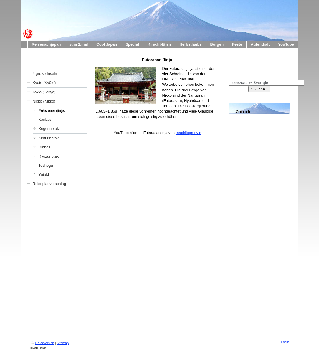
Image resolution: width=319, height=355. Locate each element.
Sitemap (63, 343)
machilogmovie (188, 133)
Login (285, 342)
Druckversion (42, 343)
